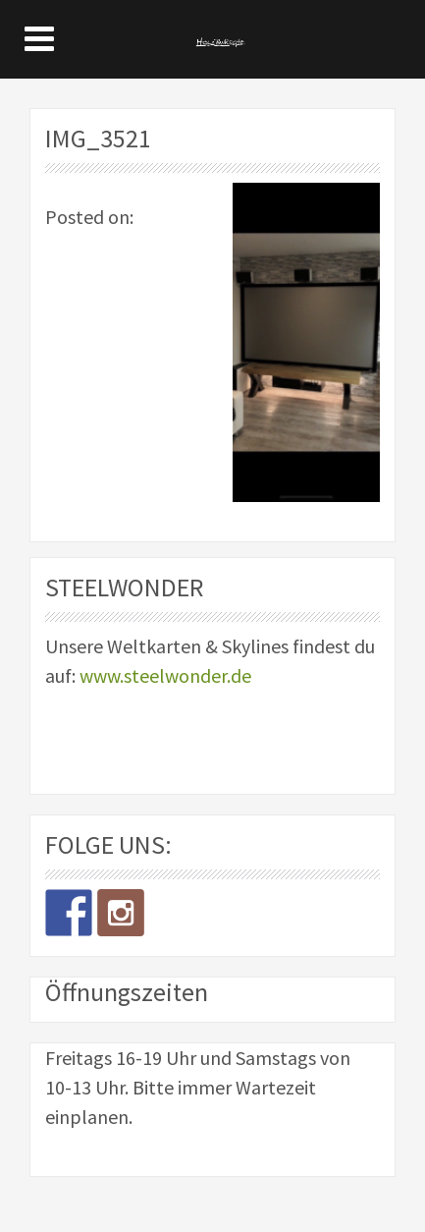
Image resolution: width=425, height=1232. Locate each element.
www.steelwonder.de (165, 675)
